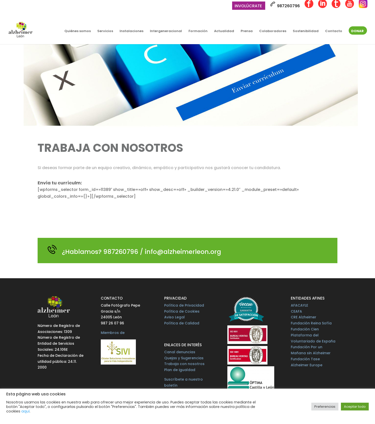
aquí (25, 411)
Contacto (333, 31)
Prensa (247, 31)
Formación (198, 31)
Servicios (105, 31)
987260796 (285, 5)
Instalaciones (131, 31)
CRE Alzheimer (303, 317)
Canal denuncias (179, 352)
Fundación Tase (305, 359)
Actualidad (224, 31)
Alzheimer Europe (306, 365)
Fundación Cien (305, 329)
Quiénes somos (77, 31)
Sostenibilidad (306, 31)
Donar (357, 31)
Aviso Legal (174, 317)
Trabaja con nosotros (184, 363)
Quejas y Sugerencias (184, 358)
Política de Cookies (182, 311)
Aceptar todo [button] (355, 406)
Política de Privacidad (184, 305)
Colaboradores (272, 31)
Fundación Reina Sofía (311, 323)
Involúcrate (248, 6)
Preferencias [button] (324, 406)
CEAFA (296, 311)
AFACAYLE (299, 305)
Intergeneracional (166, 31)
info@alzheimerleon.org (183, 251)
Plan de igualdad (179, 369)
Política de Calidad (181, 323)
